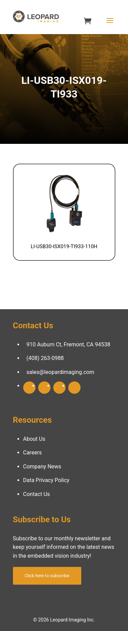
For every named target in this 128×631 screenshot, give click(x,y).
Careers (32, 452)
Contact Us (36, 494)
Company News (42, 466)
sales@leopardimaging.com (61, 372)
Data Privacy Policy (46, 480)
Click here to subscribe (47, 575)
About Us (34, 439)
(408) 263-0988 (45, 358)
